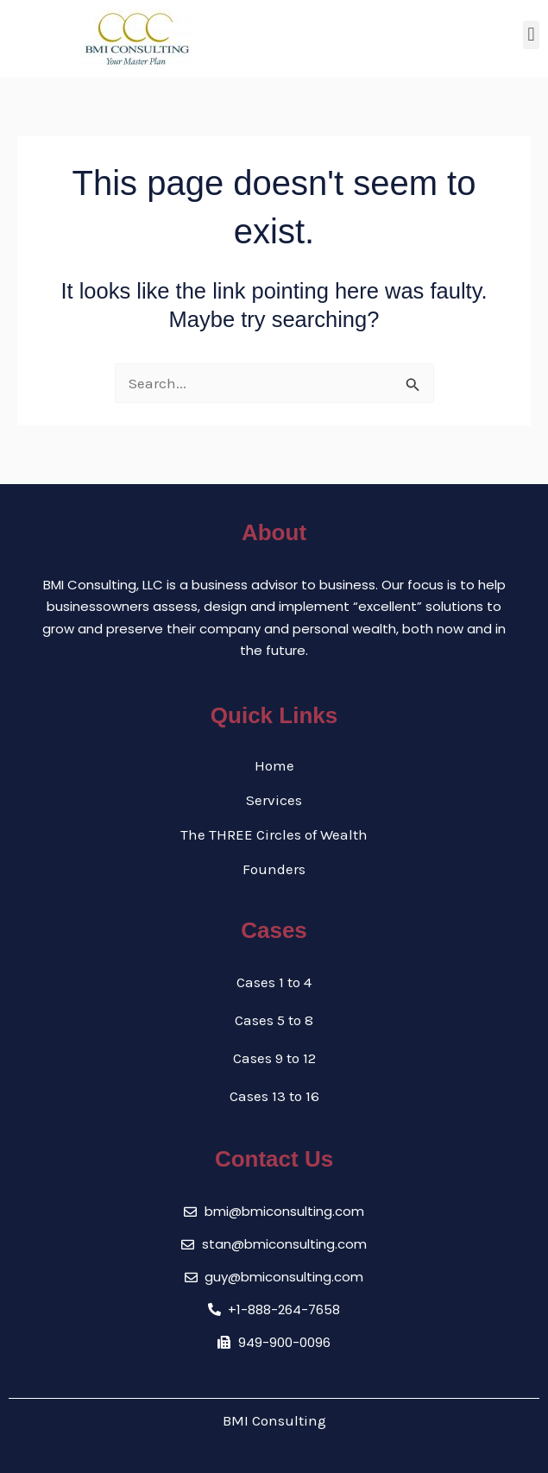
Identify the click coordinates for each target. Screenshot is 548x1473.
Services (274, 800)
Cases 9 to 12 (274, 1058)
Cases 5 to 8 (274, 1020)
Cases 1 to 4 (274, 982)
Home (274, 765)
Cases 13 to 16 (274, 1096)
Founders (274, 869)
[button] (531, 35)
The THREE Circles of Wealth (274, 834)
